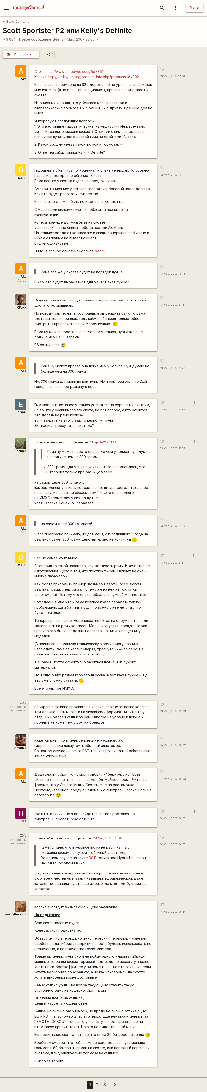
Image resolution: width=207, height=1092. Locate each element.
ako (65, 442)
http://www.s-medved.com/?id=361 (75, 71)
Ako (23, 79)
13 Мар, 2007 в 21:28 (102, 442)
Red (23, 821)
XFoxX (21, 307)
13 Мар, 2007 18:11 (172, 175)
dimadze (68, 838)
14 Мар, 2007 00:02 (173, 745)
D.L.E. (22, 178)
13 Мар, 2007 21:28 (172, 368)
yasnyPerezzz (15, 914)
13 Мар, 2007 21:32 (172, 409)
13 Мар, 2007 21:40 (172, 526)
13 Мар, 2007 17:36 (172, 76)
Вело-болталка (16, 21)
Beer (57, 39)
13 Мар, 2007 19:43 (172, 273)
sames (21, 451)
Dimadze (19, 748)
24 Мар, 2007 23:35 (80, 39)
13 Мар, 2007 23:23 (173, 711)
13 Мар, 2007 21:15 (172, 304)
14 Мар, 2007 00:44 (173, 911)
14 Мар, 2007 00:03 (173, 779)
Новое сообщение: (35, 39)
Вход (194, 8)
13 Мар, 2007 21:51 (172, 562)
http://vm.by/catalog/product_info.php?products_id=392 (93, 77)
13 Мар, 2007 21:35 (172, 448)
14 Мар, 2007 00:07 (173, 818)
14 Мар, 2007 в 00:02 (108, 838)
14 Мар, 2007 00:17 (172, 844)
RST (85, 751)
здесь (100, 251)
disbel (21, 412)
